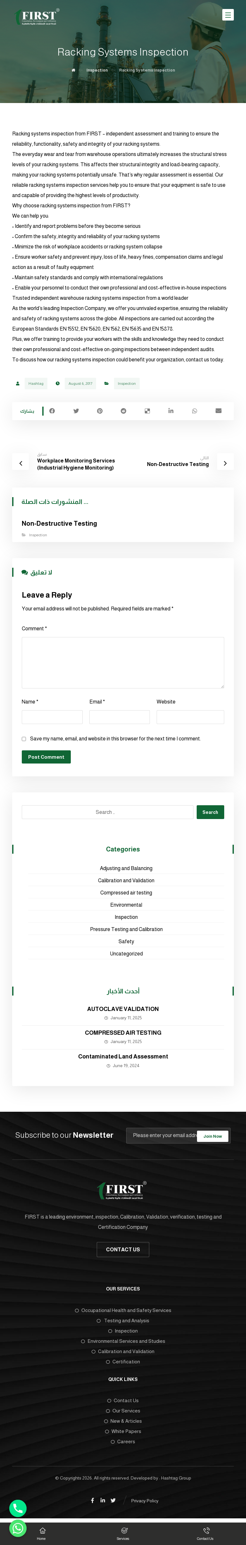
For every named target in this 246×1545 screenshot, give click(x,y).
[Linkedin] (103, 1503)
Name (30, 703)
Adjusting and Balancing (126, 870)
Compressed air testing (126, 894)
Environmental (126, 907)
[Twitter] (113, 1503)
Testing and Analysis (123, 1322)
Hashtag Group (176, 1480)
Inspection (127, 384)
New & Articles (123, 1423)
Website (166, 703)
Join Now (212, 1137)
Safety (126, 943)
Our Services (123, 1413)
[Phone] (18, 1508)
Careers (123, 1444)
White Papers (123, 1434)
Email (97, 703)
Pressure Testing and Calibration (126, 931)
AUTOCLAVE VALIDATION (123, 1011)
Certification (123, 1364)
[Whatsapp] (18, 1528)
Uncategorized (126, 955)
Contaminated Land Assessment (123, 1058)
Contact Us (123, 1403)
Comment (34, 630)
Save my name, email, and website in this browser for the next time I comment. (115, 740)
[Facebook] (92, 1503)
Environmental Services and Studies (123, 1343)
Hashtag (36, 384)
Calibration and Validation (126, 882)
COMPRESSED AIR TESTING (123, 1034)
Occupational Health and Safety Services (123, 1312)
